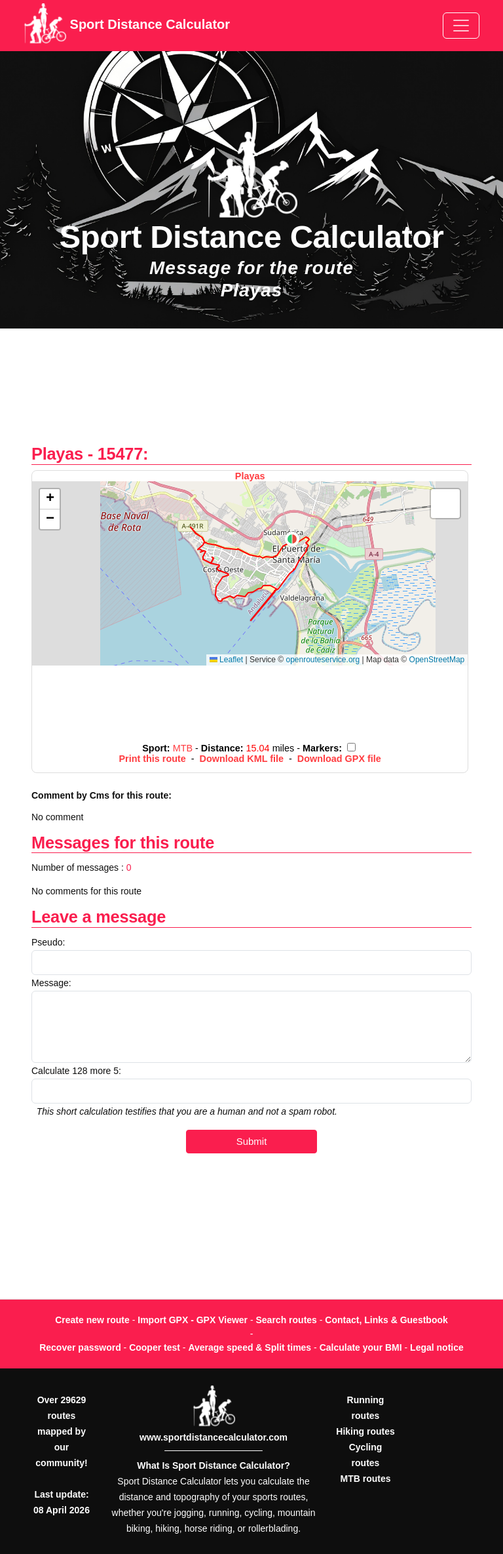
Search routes (286, 1320)
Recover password (80, 1347)
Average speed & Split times (249, 1347)
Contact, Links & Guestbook (386, 1320)
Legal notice (437, 1347)
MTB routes (366, 1478)
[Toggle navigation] (461, 25)
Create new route (92, 1320)
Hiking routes (365, 1431)
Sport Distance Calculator (127, 25)
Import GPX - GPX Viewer (193, 1320)
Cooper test (154, 1347)
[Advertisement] (251, 393)
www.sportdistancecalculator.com (214, 1437)
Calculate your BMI (361, 1347)
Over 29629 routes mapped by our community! (61, 1431)
